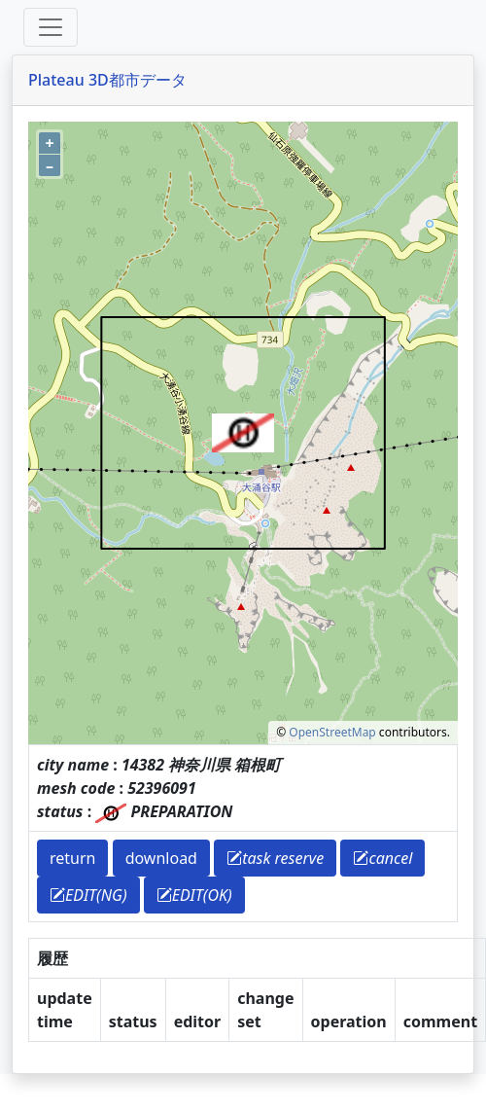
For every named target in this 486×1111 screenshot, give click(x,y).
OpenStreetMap (332, 732)
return (72, 858)
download (161, 858)
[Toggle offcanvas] (50, 27)
